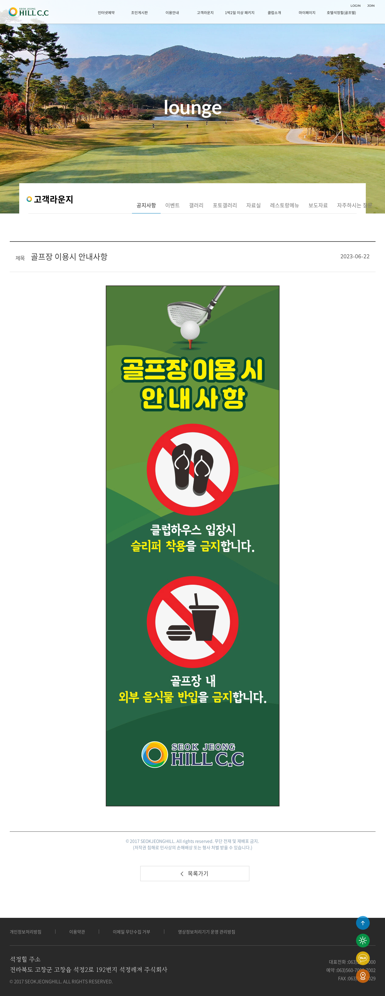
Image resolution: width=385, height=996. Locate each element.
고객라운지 (205, 12)
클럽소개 (274, 12)
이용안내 (172, 12)
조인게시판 (139, 12)
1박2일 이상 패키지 (240, 12)
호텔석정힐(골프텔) (341, 12)
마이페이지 (307, 12)
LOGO (28, 12)
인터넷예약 (106, 12)
